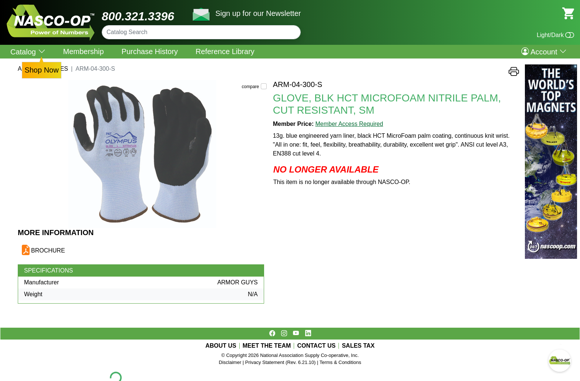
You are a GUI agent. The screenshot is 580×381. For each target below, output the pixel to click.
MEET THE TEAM (267, 346)
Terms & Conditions (340, 362)
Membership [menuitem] (83, 51)
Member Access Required (349, 124)
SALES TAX (358, 346)
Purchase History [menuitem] (150, 51)
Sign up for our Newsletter (258, 13)
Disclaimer (230, 362)
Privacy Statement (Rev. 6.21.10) (280, 362)
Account (544, 51)
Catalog (27, 52)
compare (250, 86)
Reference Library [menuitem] (225, 51)
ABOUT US (220, 346)
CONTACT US (316, 346)
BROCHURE (48, 250)
